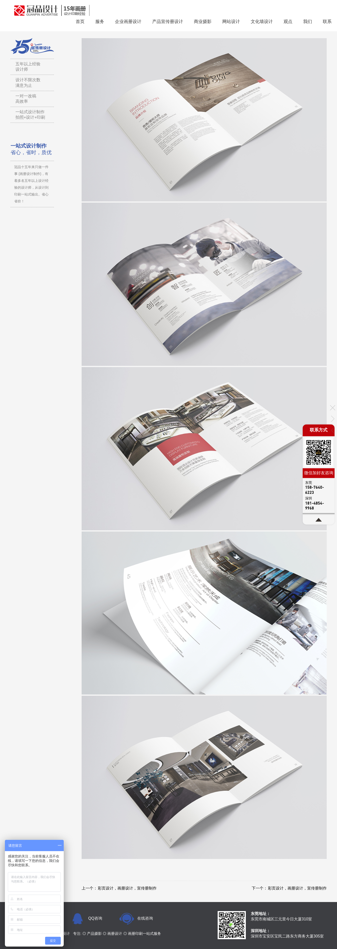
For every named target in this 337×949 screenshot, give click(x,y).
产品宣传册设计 (167, 21)
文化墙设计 (262, 21)
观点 (288, 21)
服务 (99, 21)
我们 (307, 21)
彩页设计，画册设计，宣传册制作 (127, 888)
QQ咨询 (95, 918)
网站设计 (231, 21)
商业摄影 (203, 21)
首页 (80, 21)
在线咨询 (145, 918)
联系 (327, 21)
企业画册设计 (128, 21)
